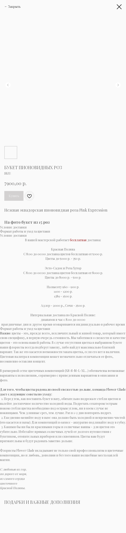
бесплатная (78, 240)
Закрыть (14, 7)
